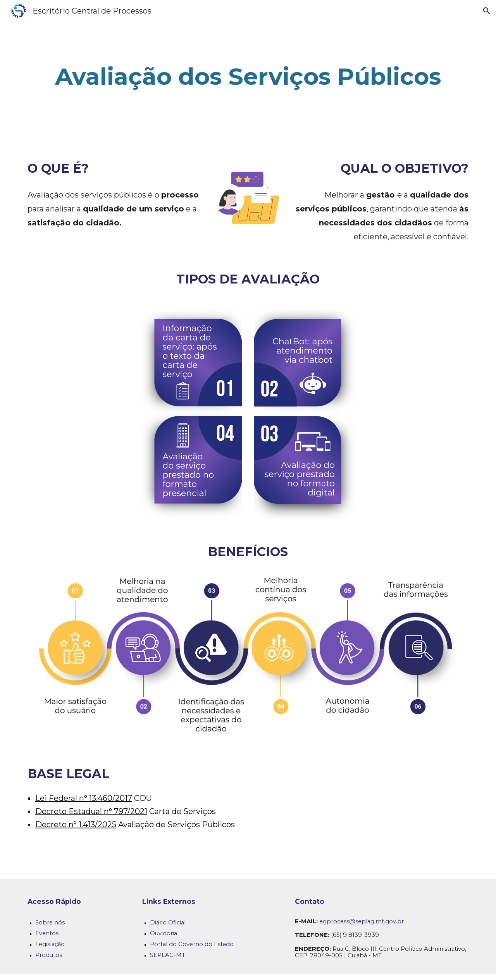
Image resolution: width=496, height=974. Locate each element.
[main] (248, 77)
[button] (486, 11)
